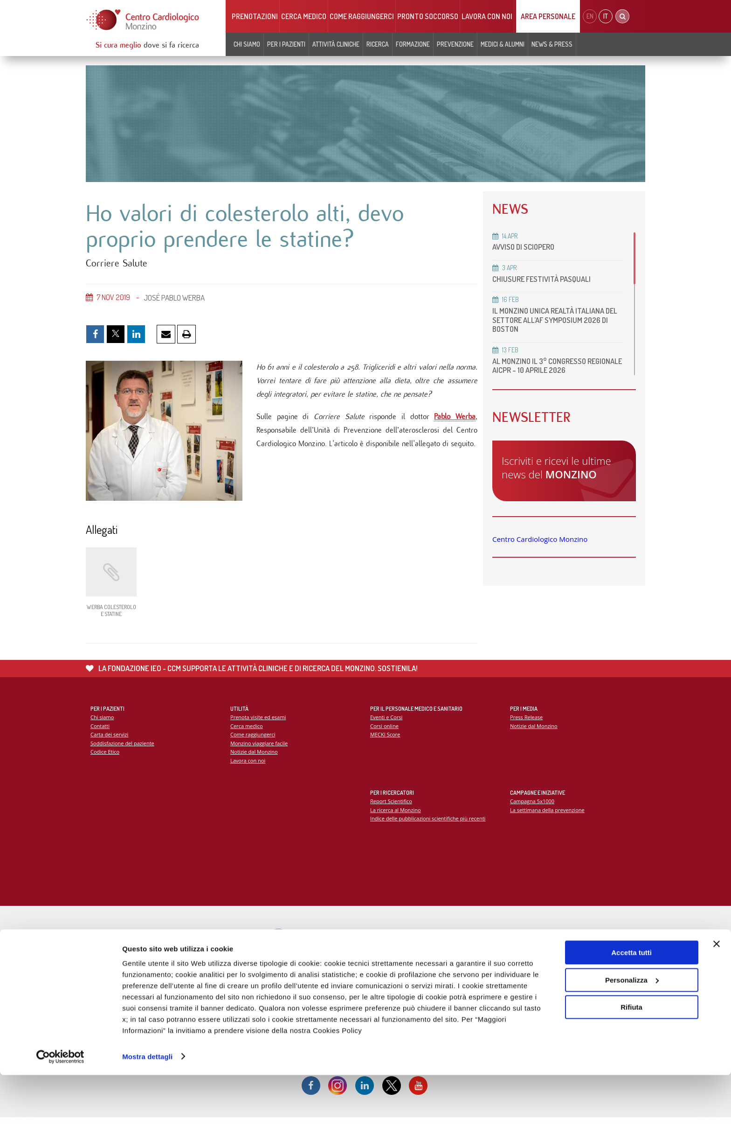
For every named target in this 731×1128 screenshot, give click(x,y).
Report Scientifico (391, 810)
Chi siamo (247, 44)
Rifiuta (631, 1061)
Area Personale (548, 16)
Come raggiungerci (362, 16)
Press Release (526, 726)
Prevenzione (455, 44)
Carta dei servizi (109, 743)
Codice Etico (105, 760)
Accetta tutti (631, 1006)
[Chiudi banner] (716, 997)
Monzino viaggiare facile (259, 752)
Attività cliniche (335, 44)
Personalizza (632, 1033)
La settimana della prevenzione (548, 818)
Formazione (413, 44)
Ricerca (377, 44)
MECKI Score (385, 743)
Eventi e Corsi (386, 726)
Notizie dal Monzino (254, 760)
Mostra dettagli (147, 1110)
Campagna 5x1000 (532, 810)
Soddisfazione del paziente (122, 752)
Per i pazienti (286, 44)
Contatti (100, 734)
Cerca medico (303, 16)
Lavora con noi (487, 16)
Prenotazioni (255, 16)
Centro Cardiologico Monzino (539, 539)
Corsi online (384, 734)
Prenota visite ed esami (258, 726)
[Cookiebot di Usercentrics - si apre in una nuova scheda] (60, 1110)
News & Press (551, 44)
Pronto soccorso (427, 16)
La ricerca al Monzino (395, 818)
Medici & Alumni (502, 44)
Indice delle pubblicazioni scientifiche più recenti (428, 827)
